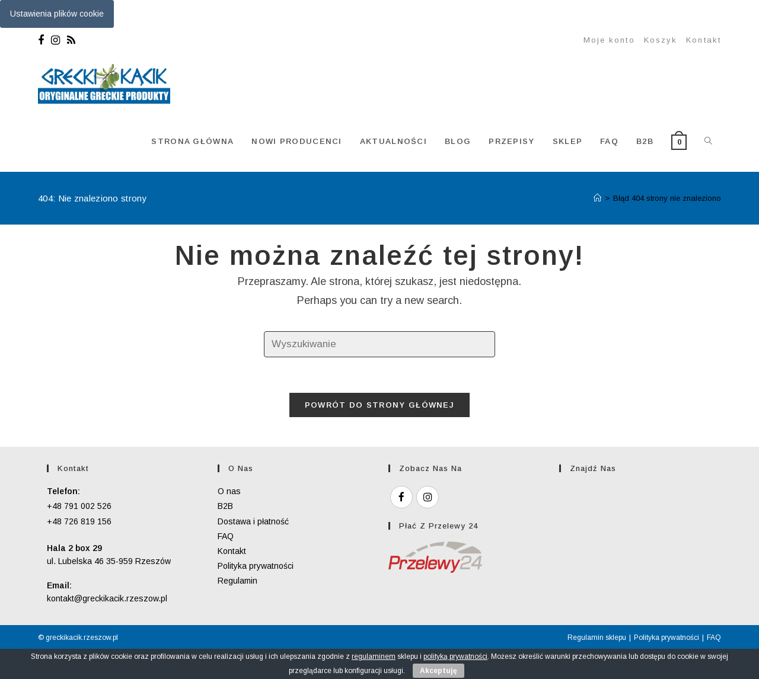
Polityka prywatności (256, 566)
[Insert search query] (379, 344)
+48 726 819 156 (79, 521)
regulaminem (374, 656)
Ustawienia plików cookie (57, 13)
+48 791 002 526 (79, 506)
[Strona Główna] (597, 198)
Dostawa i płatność (253, 521)
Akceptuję (438, 671)
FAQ (226, 536)
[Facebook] (42, 40)
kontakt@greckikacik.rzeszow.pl (107, 598)
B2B (225, 506)
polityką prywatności (455, 656)
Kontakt (703, 40)
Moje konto (609, 40)
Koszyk (661, 40)
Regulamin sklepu (596, 637)
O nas (229, 491)
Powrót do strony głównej (379, 405)
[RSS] (71, 40)
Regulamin (237, 580)
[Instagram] (55, 40)
